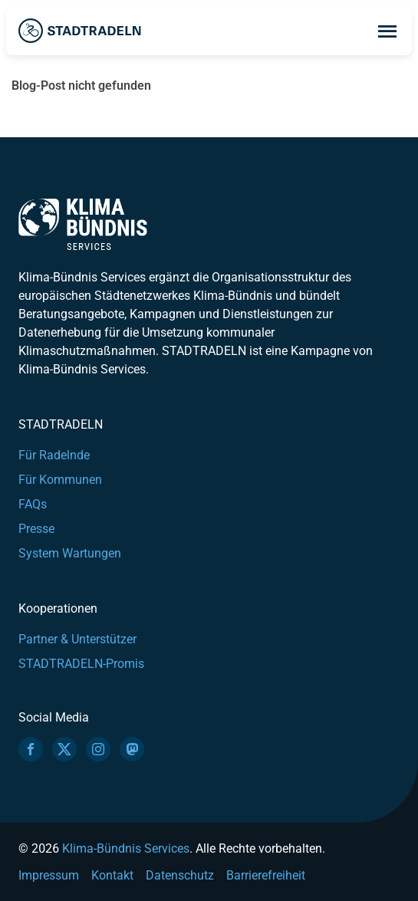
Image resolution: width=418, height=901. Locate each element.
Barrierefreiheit (265, 875)
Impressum (48, 875)
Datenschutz (180, 875)
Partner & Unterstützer (77, 639)
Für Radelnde (54, 455)
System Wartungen (69, 553)
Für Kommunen (60, 479)
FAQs (32, 504)
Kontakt (112, 875)
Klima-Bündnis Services (125, 848)
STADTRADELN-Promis (81, 663)
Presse (36, 528)
